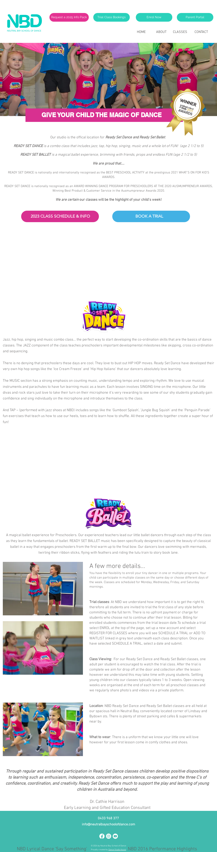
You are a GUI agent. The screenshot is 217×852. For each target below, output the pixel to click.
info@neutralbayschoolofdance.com (108, 824)
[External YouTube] (103, 264)
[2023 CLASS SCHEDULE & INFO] (60, 216)
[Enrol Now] (154, 17)
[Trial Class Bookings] (111, 17)
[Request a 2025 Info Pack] (69, 17)
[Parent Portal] (195, 17)
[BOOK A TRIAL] (149, 216)
